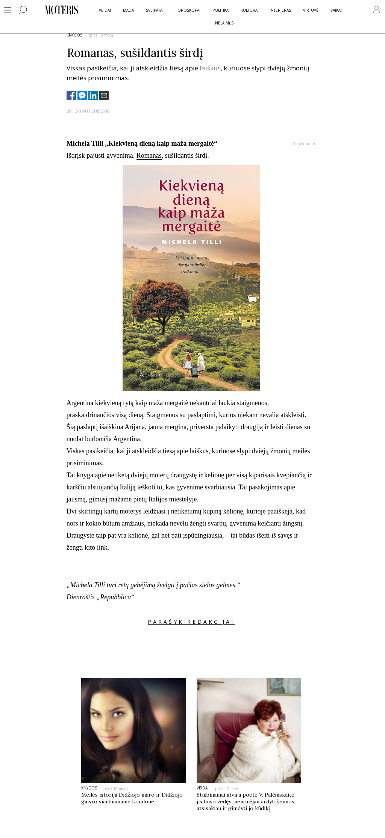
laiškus (210, 68)
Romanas (149, 155)
